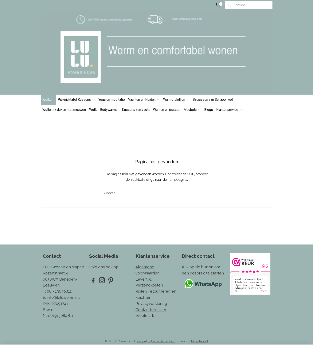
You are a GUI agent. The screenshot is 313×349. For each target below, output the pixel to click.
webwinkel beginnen (163, 341)
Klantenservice (229, 110)
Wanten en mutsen (166, 110)
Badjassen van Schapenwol (213, 100)
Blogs (208, 110)
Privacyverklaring (151, 303)
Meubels (192, 110)
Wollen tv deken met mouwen (64, 110)
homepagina (177, 180)
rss (149, 341)
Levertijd (144, 279)
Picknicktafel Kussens (76, 100)
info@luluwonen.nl (63, 297)
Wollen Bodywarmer (104, 110)
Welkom (48, 100)
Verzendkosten (150, 285)
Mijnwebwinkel (199, 341)
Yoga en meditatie (111, 100)
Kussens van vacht (136, 110)
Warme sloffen (176, 100)
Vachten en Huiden (144, 100)
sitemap (141, 341)
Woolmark (145, 315)
